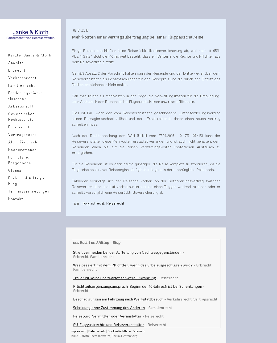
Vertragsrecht (22, 134)
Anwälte (16, 62)
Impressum (78, 331)
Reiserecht (19, 126)
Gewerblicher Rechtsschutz (21, 116)
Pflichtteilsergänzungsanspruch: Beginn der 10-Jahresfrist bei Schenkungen (137, 286)
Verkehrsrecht (22, 77)
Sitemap (139, 331)
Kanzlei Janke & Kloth (29, 55)
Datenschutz (97, 331)
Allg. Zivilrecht (23, 142)
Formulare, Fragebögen (19, 159)
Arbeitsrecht (21, 106)
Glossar (16, 170)
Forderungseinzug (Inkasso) (25, 95)
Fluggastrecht (93, 203)
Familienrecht (21, 85)
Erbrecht (17, 70)
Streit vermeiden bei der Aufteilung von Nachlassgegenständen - (128, 252)
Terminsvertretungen (29, 191)
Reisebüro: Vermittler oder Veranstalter (107, 316)
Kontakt (15, 198)
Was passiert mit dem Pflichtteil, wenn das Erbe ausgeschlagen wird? (133, 265)
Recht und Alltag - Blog (26, 180)
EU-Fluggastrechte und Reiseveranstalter (108, 324)
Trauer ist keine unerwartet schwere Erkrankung (114, 277)
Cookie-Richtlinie (119, 331)
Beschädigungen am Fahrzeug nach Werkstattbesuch (118, 299)
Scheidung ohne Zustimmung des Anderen (109, 307)
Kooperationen (22, 149)
